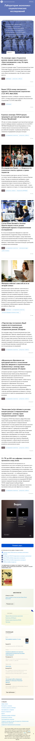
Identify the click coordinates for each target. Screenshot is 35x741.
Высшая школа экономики (9, 1)
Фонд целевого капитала (6, 717)
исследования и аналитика (12, 135)
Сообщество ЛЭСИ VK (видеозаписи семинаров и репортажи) (17, 556)
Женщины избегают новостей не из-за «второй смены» (15, 284)
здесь (29, 731)
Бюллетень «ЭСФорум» (11, 618)
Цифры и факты (4, 703)
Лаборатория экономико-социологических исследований (17, 8)
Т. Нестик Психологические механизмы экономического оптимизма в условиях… (22, 521)
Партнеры (8, 622)
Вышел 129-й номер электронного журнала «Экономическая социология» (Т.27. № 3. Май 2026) (15, 91)
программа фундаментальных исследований (11, 312)
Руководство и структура (6, 705)
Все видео (6, 534)
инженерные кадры (23, 248)
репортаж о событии (17, 78)
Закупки (3, 713)
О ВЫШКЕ (4, 702)
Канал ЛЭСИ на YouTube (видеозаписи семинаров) (14, 560)
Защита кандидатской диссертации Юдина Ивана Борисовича (16, 598)
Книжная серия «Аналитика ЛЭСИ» (13, 620)
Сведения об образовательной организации (10, 724)
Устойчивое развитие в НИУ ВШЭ (8, 707)
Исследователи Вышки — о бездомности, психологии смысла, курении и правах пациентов (16, 170)
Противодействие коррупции (7, 719)
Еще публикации (11, 692)
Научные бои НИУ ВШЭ (22, 190)
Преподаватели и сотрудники (7, 709)
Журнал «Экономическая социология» (14, 616)
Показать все (10, 604)
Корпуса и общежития (6, 711)
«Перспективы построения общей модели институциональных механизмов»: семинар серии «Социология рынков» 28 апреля (13, 326)
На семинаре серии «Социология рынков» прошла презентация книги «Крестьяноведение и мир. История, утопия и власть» (14, 61)
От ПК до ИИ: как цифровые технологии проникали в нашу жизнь (16, 459)
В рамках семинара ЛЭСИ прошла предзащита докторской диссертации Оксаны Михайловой (15, 117)
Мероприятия (17, 592)
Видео (17, 504)
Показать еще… (17, 545)
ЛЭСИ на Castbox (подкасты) (9, 562)
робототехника (5, 250)
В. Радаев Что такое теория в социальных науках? (11, 519)
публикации (8, 78)
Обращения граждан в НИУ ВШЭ (8, 715)
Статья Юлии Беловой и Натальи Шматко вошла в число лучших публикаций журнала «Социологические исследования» (16, 226)
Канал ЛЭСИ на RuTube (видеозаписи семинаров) (14, 558)
